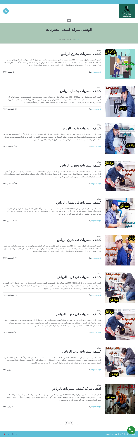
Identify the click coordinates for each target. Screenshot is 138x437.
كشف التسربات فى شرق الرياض (79, 239)
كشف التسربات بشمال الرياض (80, 91)
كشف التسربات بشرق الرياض (81, 53)
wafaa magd (96, 72)
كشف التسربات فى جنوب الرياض (78, 314)
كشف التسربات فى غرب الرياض (79, 277)
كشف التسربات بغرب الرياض (81, 128)
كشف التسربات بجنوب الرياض (80, 165)
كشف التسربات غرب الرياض (81, 351)
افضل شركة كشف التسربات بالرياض (76, 388)
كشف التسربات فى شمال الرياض (78, 202)
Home (77, 39)
